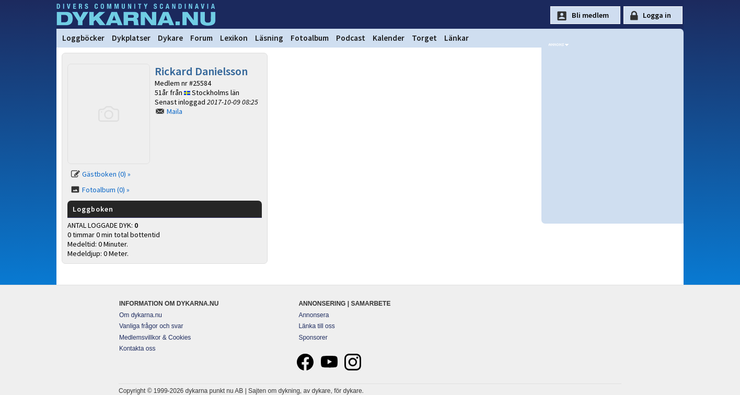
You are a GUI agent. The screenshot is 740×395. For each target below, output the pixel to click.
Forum (201, 38)
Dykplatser (131, 38)
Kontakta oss (137, 348)
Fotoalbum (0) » (106, 189)
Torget (424, 38)
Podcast (350, 38)
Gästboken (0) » (106, 174)
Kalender (388, 38)
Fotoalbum (310, 38)
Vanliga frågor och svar (151, 326)
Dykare (170, 38)
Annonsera (313, 315)
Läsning (269, 38)
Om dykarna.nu (140, 315)
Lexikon (234, 38)
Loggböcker (83, 38)
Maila (174, 111)
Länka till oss (316, 326)
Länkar (456, 38)
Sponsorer (312, 337)
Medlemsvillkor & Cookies (155, 337)
